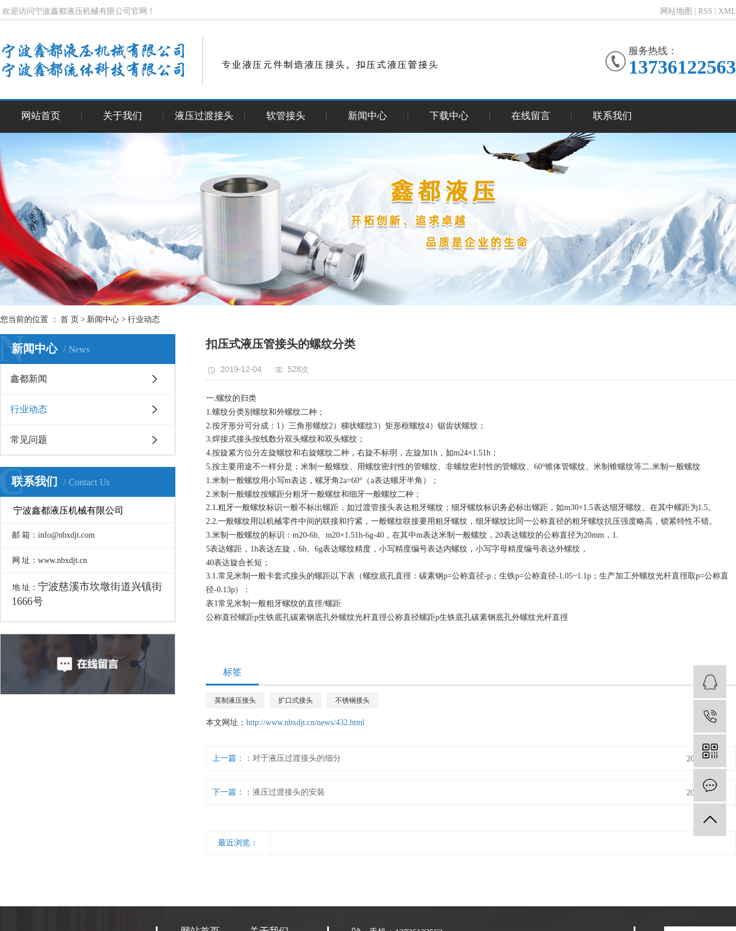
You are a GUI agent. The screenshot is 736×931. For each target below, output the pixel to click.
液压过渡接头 (204, 115)
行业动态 (144, 319)
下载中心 (449, 115)
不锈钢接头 (352, 700)
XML (727, 11)
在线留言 (530, 115)
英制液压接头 (235, 700)
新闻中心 (367, 115)
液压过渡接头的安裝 (288, 792)
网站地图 (676, 11)
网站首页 (40, 115)
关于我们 (122, 115)
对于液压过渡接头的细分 (296, 758)
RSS (705, 11)
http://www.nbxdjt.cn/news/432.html (305, 722)
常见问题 (28, 440)
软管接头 (285, 115)
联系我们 (612, 115)
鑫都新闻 (28, 379)
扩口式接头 (295, 700)
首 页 (69, 319)
